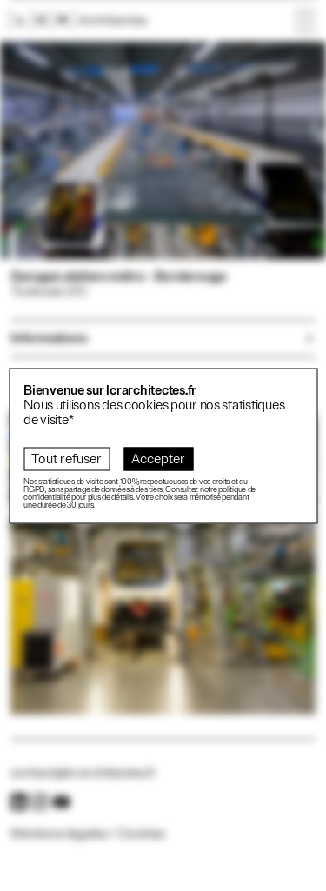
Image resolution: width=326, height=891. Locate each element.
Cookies (141, 834)
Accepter (158, 458)
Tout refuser (66, 458)
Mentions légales (58, 834)
